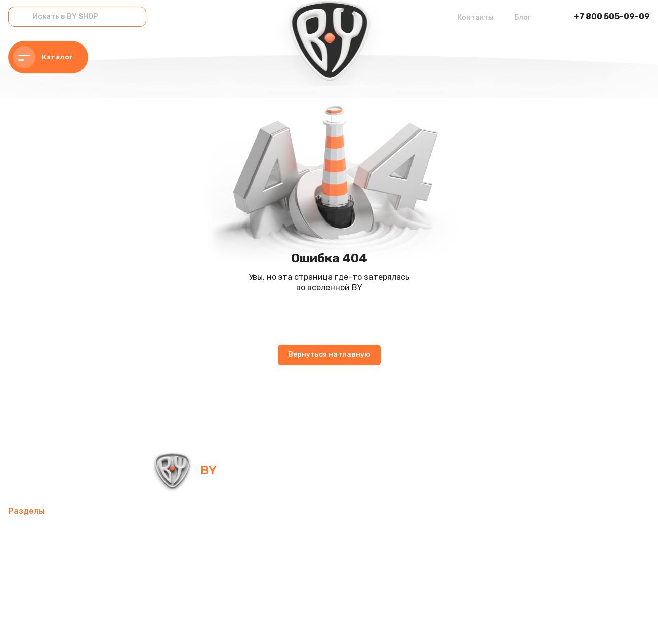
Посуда (185, 557)
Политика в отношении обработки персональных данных (92, 609)
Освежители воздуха (403, 532)
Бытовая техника (85, 581)
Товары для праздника (391, 557)
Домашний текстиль (120, 557)
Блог (522, 17)
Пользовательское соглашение (242, 609)
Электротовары (38, 557)
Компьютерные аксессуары (297, 532)
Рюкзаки (463, 557)
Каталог (43, 57)
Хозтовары (314, 557)
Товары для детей (247, 557)
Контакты (475, 17)
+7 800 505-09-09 (612, 16)
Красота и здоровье (266, 581)
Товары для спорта (148, 532)
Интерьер (215, 532)
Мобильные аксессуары (54, 532)
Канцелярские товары (173, 581)
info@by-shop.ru (343, 470)
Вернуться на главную (329, 354)
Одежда (24, 581)
